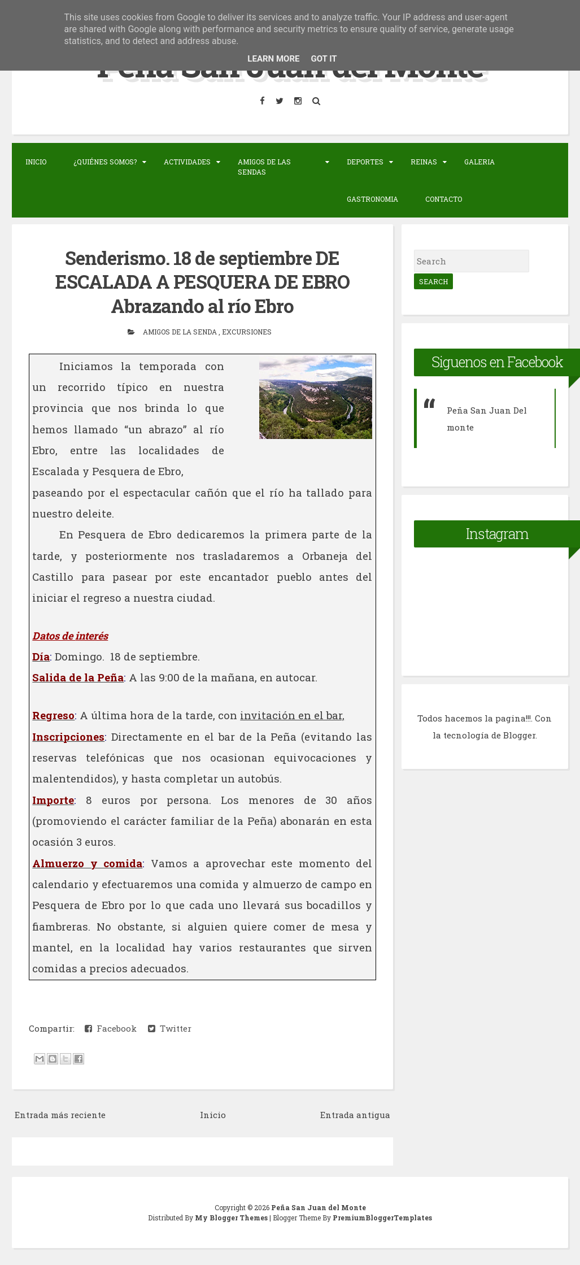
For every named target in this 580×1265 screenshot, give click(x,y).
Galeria (479, 161)
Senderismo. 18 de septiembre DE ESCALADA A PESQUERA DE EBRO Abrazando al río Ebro (202, 282)
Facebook (111, 1028)
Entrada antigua (355, 1114)
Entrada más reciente (60, 1114)
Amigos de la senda (181, 331)
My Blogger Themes (232, 1217)
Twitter (169, 1028)
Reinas (424, 161)
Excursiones (247, 331)
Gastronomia (372, 198)
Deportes (365, 161)
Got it (324, 59)
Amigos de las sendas (264, 166)
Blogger (519, 735)
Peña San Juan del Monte (318, 1207)
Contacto (443, 198)
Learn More (273, 59)
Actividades (187, 161)
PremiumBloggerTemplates (382, 1217)
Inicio (35, 161)
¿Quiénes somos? (105, 161)
